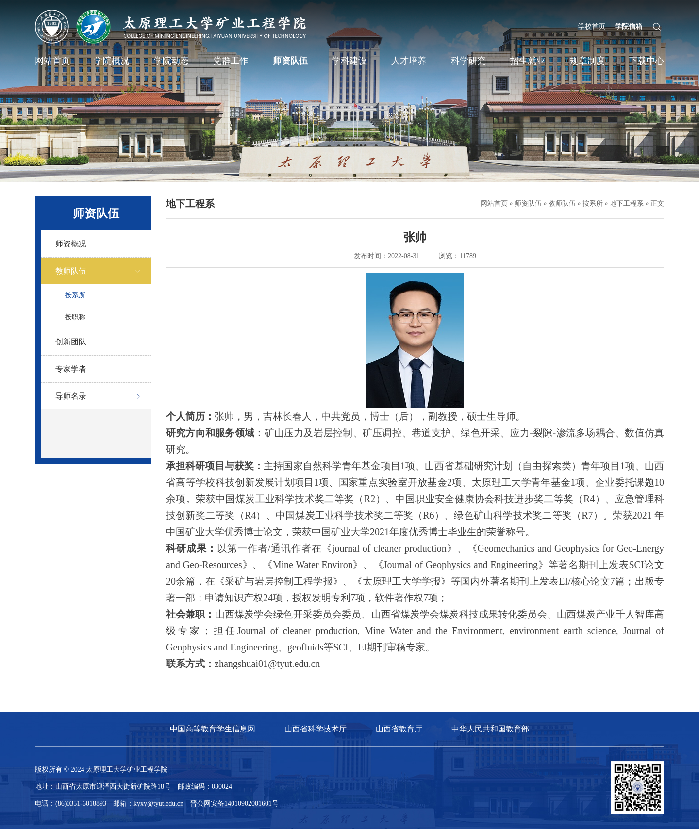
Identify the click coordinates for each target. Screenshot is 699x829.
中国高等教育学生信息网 (212, 729)
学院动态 (171, 60)
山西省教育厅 (399, 729)
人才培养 (408, 60)
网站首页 (52, 60)
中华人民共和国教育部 (490, 729)
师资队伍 (290, 60)
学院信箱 (628, 26)
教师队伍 (562, 203)
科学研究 (468, 60)
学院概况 (111, 60)
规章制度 (587, 60)
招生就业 (527, 60)
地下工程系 (627, 203)
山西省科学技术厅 (315, 729)
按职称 (75, 317)
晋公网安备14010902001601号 (234, 803)
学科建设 (349, 60)
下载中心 (646, 60)
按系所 (75, 295)
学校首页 (591, 26)
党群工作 (230, 60)
